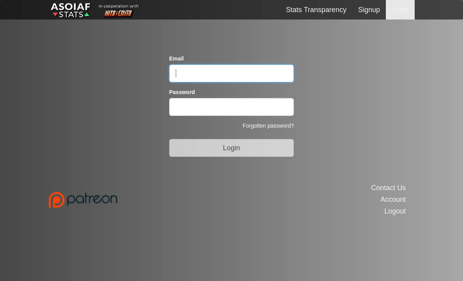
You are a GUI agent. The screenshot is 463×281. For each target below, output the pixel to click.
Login (400, 10)
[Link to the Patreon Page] (137, 199)
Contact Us (388, 188)
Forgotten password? (268, 126)
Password (182, 92)
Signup (369, 10)
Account (393, 199)
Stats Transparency (316, 10)
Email (176, 58)
